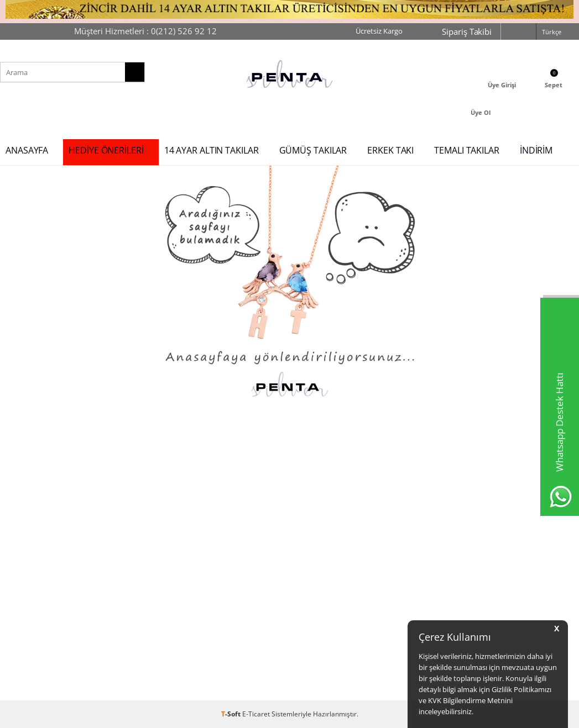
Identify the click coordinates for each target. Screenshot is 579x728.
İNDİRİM (536, 150)
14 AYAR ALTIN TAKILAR (211, 150)
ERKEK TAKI (390, 150)
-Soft (231, 714)
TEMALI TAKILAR (466, 150)
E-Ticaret (256, 714)
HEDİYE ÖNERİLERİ (106, 150)
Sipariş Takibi (467, 31)
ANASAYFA (27, 150)
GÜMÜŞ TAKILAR (313, 150)
